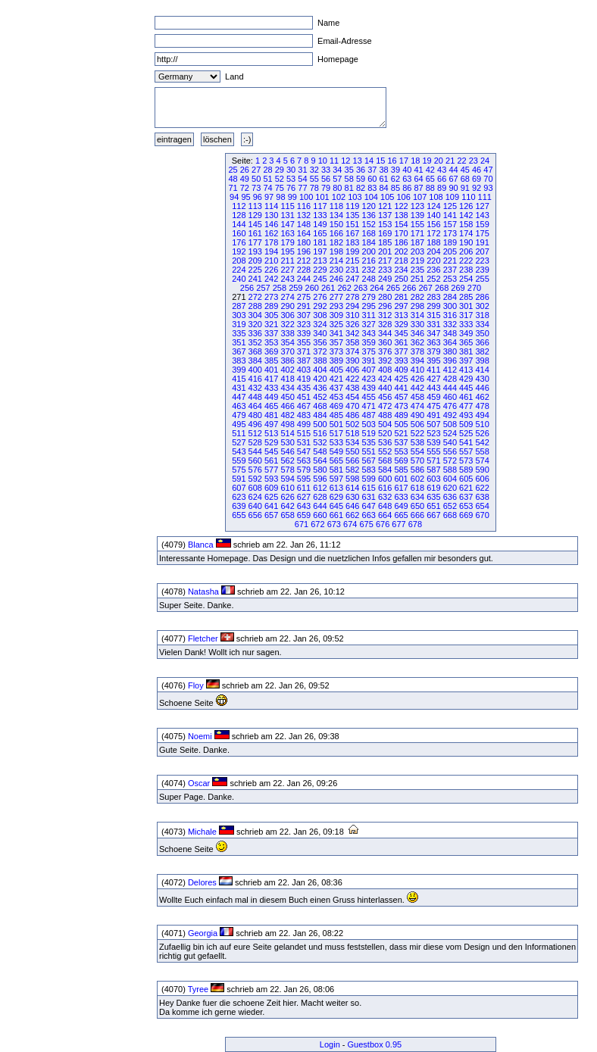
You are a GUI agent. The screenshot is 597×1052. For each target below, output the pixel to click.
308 (320, 315)
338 (287, 333)
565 (336, 460)
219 (417, 260)
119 (352, 206)
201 (385, 251)
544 (255, 451)
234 (401, 269)
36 (360, 169)
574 (482, 460)
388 (320, 360)
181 (320, 242)
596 (320, 478)
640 (255, 505)
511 (238, 433)
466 (287, 405)
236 (433, 269)
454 (352, 396)
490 (417, 415)
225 (255, 269)
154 (401, 224)
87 (418, 187)
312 (385, 315)
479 (238, 415)
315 (433, 315)
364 (450, 342)
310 (352, 315)
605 (466, 478)
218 (401, 260)
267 (426, 287)
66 (441, 178)
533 (336, 442)
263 (360, 287)
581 (336, 469)
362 (417, 342)
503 (369, 424)
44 (453, 169)
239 (482, 269)
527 (238, 442)
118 (336, 206)
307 (304, 315)
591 (238, 478)
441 (401, 387)
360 (385, 342)
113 (255, 206)
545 (271, 451)
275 (304, 296)
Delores (202, 882)
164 (304, 233)
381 (466, 351)
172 (433, 233)
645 (336, 505)
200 (369, 251)
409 (401, 369)
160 (238, 233)
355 (304, 342)
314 (417, 315)
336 (255, 333)
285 (466, 296)
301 (466, 306)
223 (482, 260)
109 (452, 196)
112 (238, 206)
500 (320, 424)
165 (320, 233)
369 (271, 351)
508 (450, 424)
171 (417, 233)
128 (238, 215)
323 (304, 324)
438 (352, 387)
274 (287, 296)
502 (352, 424)
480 (255, 415)
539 (433, 442)
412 (450, 369)
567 (369, 460)
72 (244, 187)
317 (466, 315)
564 (320, 460)
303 (238, 315)
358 (352, 342)
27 (256, 169)
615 (369, 487)
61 (384, 178)
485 (336, 415)
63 (406, 178)
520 (385, 433)
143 (482, 215)
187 (417, 242)
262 (344, 287)
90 (453, 187)
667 (433, 515)
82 (360, 187)
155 (417, 224)
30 (290, 169)
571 (433, 460)
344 (385, 333)
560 (255, 460)
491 (433, 415)
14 (369, 160)
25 (232, 169)
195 (287, 251)
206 (466, 251)
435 (304, 387)
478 (482, 405)
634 (417, 496)
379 (433, 351)
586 (417, 469)
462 (482, 396)
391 (369, 360)
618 (417, 487)
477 (466, 405)
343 (369, 333)
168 (369, 233)
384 (255, 360)
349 (466, 333)
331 (433, 324)
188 (433, 242)
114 (271, 206)
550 (352, 451)
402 (287, 369)
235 (417, 269)
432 (255, 387)
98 (280, 196)
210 (271, 260)
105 (387, 196)
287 (238, 306)
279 (369, 296)
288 (255, 306)
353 (271, 342)
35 (349, 169)
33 (325, 169)
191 (482, 242)
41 (418, 169)
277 (336, 296)
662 (352, 515)
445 (466, 387)
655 (238, 515)
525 (466, 433)
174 (466, 233)
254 (466, 278)
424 (385, 378)
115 (287, 206)
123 (417, 206)
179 (287, 242)
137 (385, 215)
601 (401, 478)
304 (255, 315)
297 (401, 306)
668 (450, 515)
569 (401, 460)
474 (417, 405)
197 (320, 251)
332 (450, 324)
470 (352, 405)
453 (336, 396)
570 (417, 460)
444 (450, 387)
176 (238, 242)
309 (336, 315)
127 (482, 206)
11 (334, 160)
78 (314, 187)
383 (238, 360)
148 (304, 224)
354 (287, 342)
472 (385, 405)
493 (466, 415)
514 (287, 433)
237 (450, 269)
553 (401, 451)
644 (320, 505)
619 (433, 487)
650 (417, 505)
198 (336, 251)
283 (433, 296)
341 (336, 333)
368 (255, 351)
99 (292, 196)
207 (482, 251)
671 (301, 524)
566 (352, 460)
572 (450, 460)
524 (450, 433)
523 (433, 433)
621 (466, 487)
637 (466, 496)
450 (287, 396)
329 (401, 324)
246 (336, 278)
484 (320, 415)
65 (430, 178)
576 (255, 469)
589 (466, 469)
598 (352, 478)
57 (337, 178)
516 (320, 433)
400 (255, 369)
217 (385, 260)
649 (401, 505)
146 (271, 224)
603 (433, 478)
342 (352, 333)
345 (401, 333)
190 (466, 242)
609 (271, 487)
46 (476, 169)
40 (406, 169)
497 (271, 424)
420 (320, 378)
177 (255, 242)
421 (336, 378)
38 (384, 169)
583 (369, 469)
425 (401, 378)
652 (450, 505)
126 (466, 206)
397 (466, 360)
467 (304, 405)
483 (304, 415)
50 (256, 178)
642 (287, 505)
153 (385, 224)
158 (466, 224)
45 (465, 169)
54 (302, 178)
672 (317, 524)
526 (482, 433)
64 (418, 178)
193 (255, 251)
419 (304, 378)
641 (271, 505)
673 (334, 524)
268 (442, 287)
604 (450, 478)
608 (255, 487)
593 (271, 478)
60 (372, 178)
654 (482, 505)
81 (349, 187)
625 (271, 496)
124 (433, 206)
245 (320, 278)
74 (267, 187)
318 (482, 315)
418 (287, 378)
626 (287, 496)
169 (385, 233)
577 (271, 469)
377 (401, 351)
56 (325, 178)
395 (433, 360)
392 (385, 360)
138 (401, 215)
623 (238, 496)
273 (271, 296)
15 (380, 160)
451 (304, 396)
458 (417, 396)
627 (304, 496)
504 (385, 424)
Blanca (201, 544)
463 (238, 405)
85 (395, 187)
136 (369, 215)
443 (433, 387)
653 (466, 505)
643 (304, 505)
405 (336, 369)
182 (336, 242)
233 (385, 269)
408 (385, 369)
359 (369, 342)
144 (238, 224)
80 (337, 187)
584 (385, 469)
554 (417, 451)
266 (409, 287)
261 (328, 287)
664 (385, 515)
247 (352, 278)
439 (369, 387)
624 (255, 496)
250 (401, 278)
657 (271, 515)
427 (433, 378)
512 (255, 433)
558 (482, 451)
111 (485, 196)
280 (385, 296)
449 (271, 396)
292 (320, 306)
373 (336, 351)
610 (287, 487)
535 (369, 442)
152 (369, 224)
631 (369, 496)
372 (320, 351)
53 (290, 178)
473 (401, 405)
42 (430, 169)
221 (450, 260)
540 (450, 442)
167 (352, 233)
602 (417, 478)
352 (255, 342)
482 (287, 415)
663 (369, 515)
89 (441, 187)
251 (417, 278)
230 (336, 269)
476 (450, 405)
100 (306, 196)
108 (435, 196)
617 (401, 487)
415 (238, 378)
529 (271, 442)
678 (415, 524)
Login (330, 1044)
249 (385, 278)
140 (433, 215)
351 (238, 342)
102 (338, 196)
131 (287, 215)
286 (482, 296)
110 (468, 196)
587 (433, 469)
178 (271, 242)
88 (430, 187)
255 (482, 278)
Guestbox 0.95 (375, 1044)
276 (320, 296)
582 (352, 469)
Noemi (200, 736)
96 (257, 196)
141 (450, 215)
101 (322, 196)
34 (337, 169)
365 (466, 342)
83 (372, 187)
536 (385, 442)
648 (385, 505)
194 (271, 251)
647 (369, 505)
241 (255, 278)
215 (352, 260)
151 (352, 224)
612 (320, 487)
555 (433, 451)
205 (450, 251)
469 (336, 405)
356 (320, 342)
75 (279, 187)
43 (441, 169)
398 (482, 360)
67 (453, 178)
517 (336, 433)
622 (482, 487)
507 (433, 424)
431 (238, 387)
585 (401, 469)
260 (312, 287)
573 (466, 460)
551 (369, 451)
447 (238, 396)
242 (271, 278)
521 (401, 433)
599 (369, 478)
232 (369, 269)
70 (487, 178)
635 (433, 496)
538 (417, 442)
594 (287, 478)
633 (401, 496)
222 (466, 260)
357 (336, 342)
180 (304, 242)
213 (320, 260)
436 (320, 387)
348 (450, 333)
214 (336, 260)
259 (295, 287)
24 (484, 160)
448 (255, 396)
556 (450, 451)
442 (417, 387)
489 (401, 415)
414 (482, 369)
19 (426, 160)
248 (369, 278)
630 (352, 496)
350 (482, 333)
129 (255, 215)
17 (403, 160)
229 (320, 269)
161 (255, 233)
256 (247, 287)
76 (290, 187)
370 (287, 351)
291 (304, 306)
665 (401, 515)
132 (304, 215)
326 (352, 324)
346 (417, 333)
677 (398, 524)
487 (369, 415)
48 (232, 178)
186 (401, 242)
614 (352, 487)
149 (320, 224)
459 (433, 396)
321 (271, 324)
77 (302, 187)
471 (369, 405)
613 (336, 487)
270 (474, 287)
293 (336, 306)
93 (487, 187)
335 (238, 333)
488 (385, 415)
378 (417, 351)
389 (336, 360)
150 (336, 224)
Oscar (199, 783)
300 (450, 306)
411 (433, 369)
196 (304, 251)
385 (271, 360)
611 (304, 487)
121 (385, 206)
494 (482, 415)
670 (482, 515)
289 (271, 306)
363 (433, 342)
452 (320, 396)
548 (320, 451)
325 (336, 324)
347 (433, 333)
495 (238, 424)
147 (287, 224)
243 (287, 278)
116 (304, 206)
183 (352, 242)
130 (271, 215)
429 (466, 378)
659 (304, 515)
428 (450, 378)
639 (238, 505)
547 (304, 451)
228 (304, 269)
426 (417, 378)
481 (271, 415)
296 (385, 306)
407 (369, 369)
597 (336, 478)
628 (320, 496)
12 (345, 160)
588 (450, 469)
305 (271, 315)
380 (450, 351)
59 (360, 178)
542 (482, 442)
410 (417, 369)
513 (271, 433)
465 (271, 405)
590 (482, 469)
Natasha (203, 591)
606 (482, 478)
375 (369, 351)
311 (369, 315)
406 (352, 369)
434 (287, 387)
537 (401, 442)
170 (401, 233)
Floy (196, 685)
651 (433, 505)
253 (450, 278)
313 (401, 315)
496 (255, 424)
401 (271, 369)
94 (234, 196)
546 (287, 451)
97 (268, 196)
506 (417, 424)
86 (406, 187)
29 (279, 169)
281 (401, 296)
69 (476, 178)
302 (482, 306)
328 (385, 324)
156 (433, 224)
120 (369, 206)
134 (336, 215)
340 (320, 333)
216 (369, 260)
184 (369, 242)
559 (238, 460)
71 (232, 187)
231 (352, 269)
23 (473, 160)
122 (401, 206)
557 (466, 451)
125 (450, 206)
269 (457, 287)
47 (487, 169)
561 (271, 460)
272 (255, 296)
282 (417, 296)
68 (465, 178)
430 (482, 378)
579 (304, 469)
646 (352, 505)
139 (417, 215)
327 (369, 324)
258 (279, 287)
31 (302, 169)
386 (287, 360)
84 (384, 187)
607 (238, 487)
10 (322, 160)
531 (304, 442)
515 (304, 433)
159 (482, 224)
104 (371, 196)
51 (267, 178)
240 (238, 278)
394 (417, 360)
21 (450, 160)
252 (433, 278)
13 (357, 160)
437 (336, 387)
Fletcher (203, 638)
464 (255, 405)
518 (352, 433)
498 (287, 424)
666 (417, 515)
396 (450, 360)
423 (369, 378)
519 (369, 433)
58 (349, 178)
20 (438, 160)
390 (352, 360)
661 (336, 515)
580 (320, 469)
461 (466, 396)
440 (385, 387)
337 (271, 333)
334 (482, 324)
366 (482, 342)
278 (352, 296)
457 (401, 396)
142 (466, 215)
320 (255, 324)
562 (287, 460)
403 (304, 369)
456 (385, 396)
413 (466, 369)
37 (372, 169)
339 (304, 333)
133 (320, 215)
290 (287, 306)
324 (320, 324)
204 (433, 251)
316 (450, 315)
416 (255, 378)
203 (417, 251)
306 (287, 315)
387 (304, 360)
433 (271, 387)
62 (395, 178)
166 (336, 233)
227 (287, 269)
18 (415, 160)
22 (461, 160)
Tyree (198, 989)
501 (336, 424)
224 (238, 269)
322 (287, 324)
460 (450, 396)
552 (385, 451)
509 (466, 424)
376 (385, 351)
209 (255, 260)
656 (255, 515)
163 (287, 233)
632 (385, 496)
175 (482, 233)
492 (450, 415)
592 (255, 478)
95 (245, 196)
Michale (202, 831)
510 (482, 424)
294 (352, 306)
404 (320, 369)
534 (352, 442)
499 (304, 424)
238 (466, 269)
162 (271, 233)
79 (325, 187)
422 (352, 378)
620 (450, 487)
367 (238, 351)
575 (238, 469)
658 (287, 515)
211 (287, 260)
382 (482, 351)
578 (287, 469)
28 (267, 169)
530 (287, 442)
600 (385, 478)
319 (238, 324)
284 (450, 296)
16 (392, 160)
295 (369, 306)
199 (352, 251)
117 (320, 206)
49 (244, 178)
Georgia (202, 933)
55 (314, 178)
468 (320, 405)
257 (263, 287)
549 (336, 451)
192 (238, 251)
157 (450, 224)
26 (244, 169)
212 (304, 260)
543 (238, 451)
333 (466, 324)
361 (401, 342)
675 (366, 524)
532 (320, 442)
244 (304, 278)
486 (352, 415)
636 (450, 496)
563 (304, 460)
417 (271, 378)
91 (465, 187)
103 (354, 196)
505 (401, 424)
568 (385, 460)
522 (417, 433)
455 (369, 396)
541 (466, 442)
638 (482, 496)
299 (433, 306)
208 (238, 260)
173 (450, 233)
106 (403, 196)
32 (314, 169)
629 (336, 496)
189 (450, 242)
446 (482, 387)
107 (420, 196)
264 (376, 287)
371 (304, 351)
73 (256, 187)
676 (382, 524)
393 (401, 360)
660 (320, 515)
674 (350, 524)
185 (385, 242)
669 (466, 515)
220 (433, 260)
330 (417, 324)
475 (433, 405)
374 (352, 351)
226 (271, 269)
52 (279, 178)
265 (393, 287)
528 (255, 442)
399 (238, 369)
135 (352, 215)
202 (401, 251)
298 (417, 306)
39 (395, 169)
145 (255, 224)
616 (385, 487)
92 (476, 187)
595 (304, 478)
